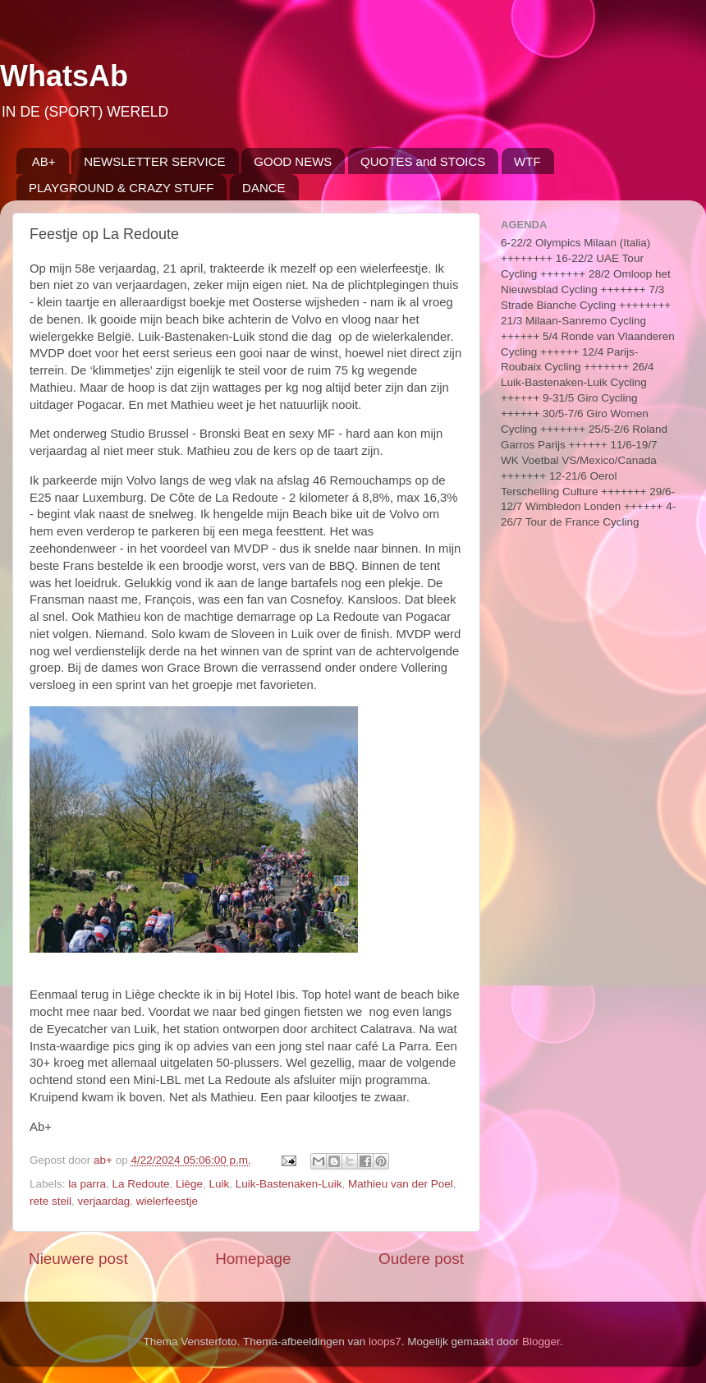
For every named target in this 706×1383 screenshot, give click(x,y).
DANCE (264, 188)
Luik (219, 1184)
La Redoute (141, 1184)
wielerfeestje (167, 1201)
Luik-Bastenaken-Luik (289, 1184)
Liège (189, 1184)
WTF (527, 161)
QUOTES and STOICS (422, 161)
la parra (87, 1184)
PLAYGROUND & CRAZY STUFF (121, 188)
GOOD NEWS (293, 161)
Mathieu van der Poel (400, 1184)
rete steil (50, 1201)
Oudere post (421, 1258)
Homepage (253, 1258)
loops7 (385, 1341)
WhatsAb (64, 76)
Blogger (541, 1341)
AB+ (44, 161)
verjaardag (104, 1201)
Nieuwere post (78, 1258)
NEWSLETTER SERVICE (154, 161)
